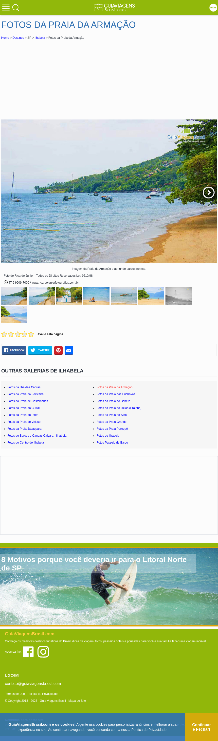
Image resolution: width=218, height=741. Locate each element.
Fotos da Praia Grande (112, 422)
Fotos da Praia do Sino (112, 415)
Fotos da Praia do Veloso (23, 422)
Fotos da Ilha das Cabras (23, 387)
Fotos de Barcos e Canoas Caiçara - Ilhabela (36, 435)
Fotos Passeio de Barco (112, 442)
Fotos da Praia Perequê (112, 428)
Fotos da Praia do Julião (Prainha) (119, 408)
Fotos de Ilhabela (108, 435)
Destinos (18, 37)
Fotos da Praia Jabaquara (24, 428)
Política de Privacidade (42, 694)
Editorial (12, 675)
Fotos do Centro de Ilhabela (25, 442)
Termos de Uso (15, 694)
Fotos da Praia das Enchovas (116, 394)
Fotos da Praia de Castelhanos (27, 401)
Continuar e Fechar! (201, 727)
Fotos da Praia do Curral (23, 408)
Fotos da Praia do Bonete (113, 401)
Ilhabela (40, 37)
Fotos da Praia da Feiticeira (25, 394)
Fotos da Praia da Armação (114, 387)
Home (5, 37)
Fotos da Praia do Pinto (22, 415)
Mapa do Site (77, 700)
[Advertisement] (45, 77)
